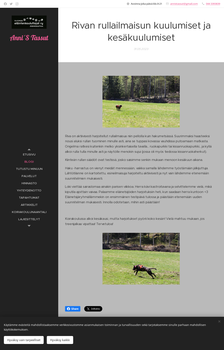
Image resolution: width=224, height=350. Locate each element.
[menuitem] (29, 154)
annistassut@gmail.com (184, 3)
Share (72, 308)
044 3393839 (213, 3)
